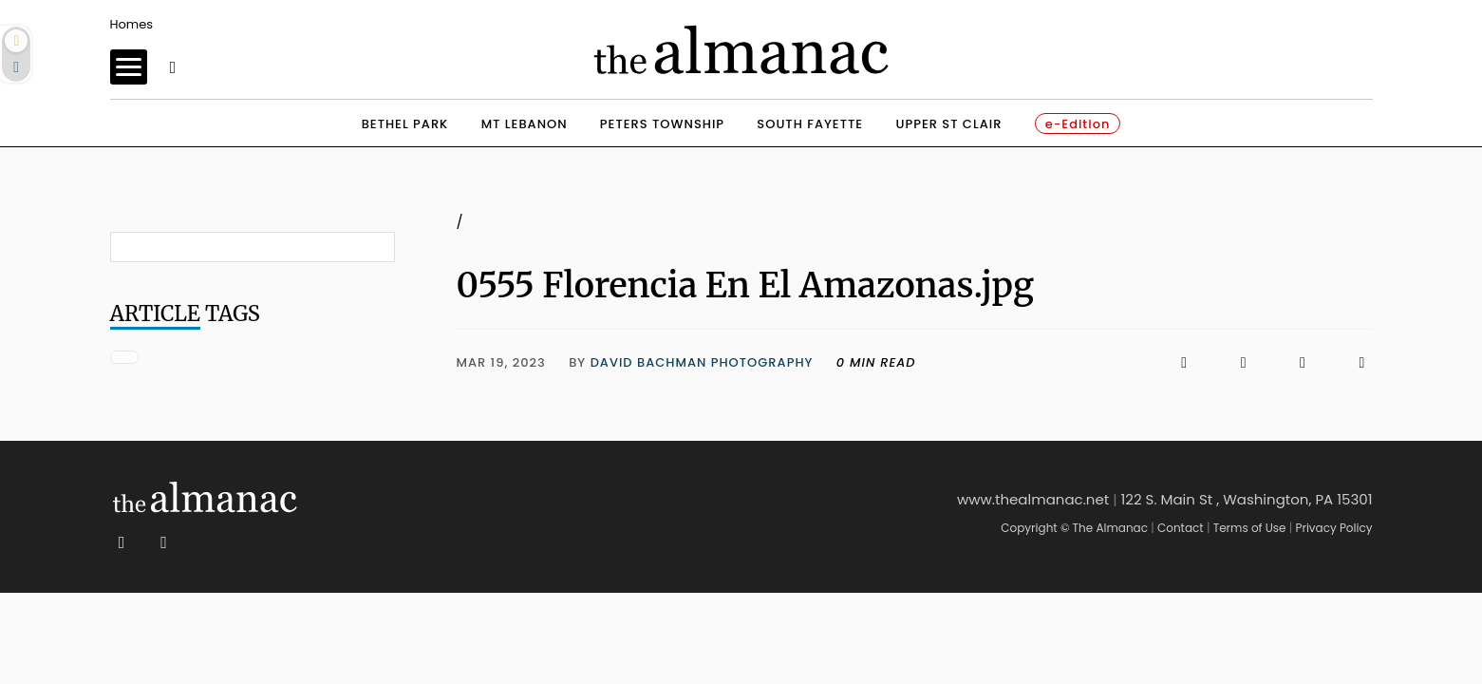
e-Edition (1078, 124)
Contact (1180, 528)
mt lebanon (524, 124)
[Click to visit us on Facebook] (1055, 362)
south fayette (810, 124)
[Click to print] (1352, 362)
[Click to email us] (1293, 362)
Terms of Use (1249, 528)
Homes (132, 24)
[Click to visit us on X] (1233, 362)
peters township (662, 124)
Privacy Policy (1333, 528)
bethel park (405, 124)
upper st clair (948, 124)
